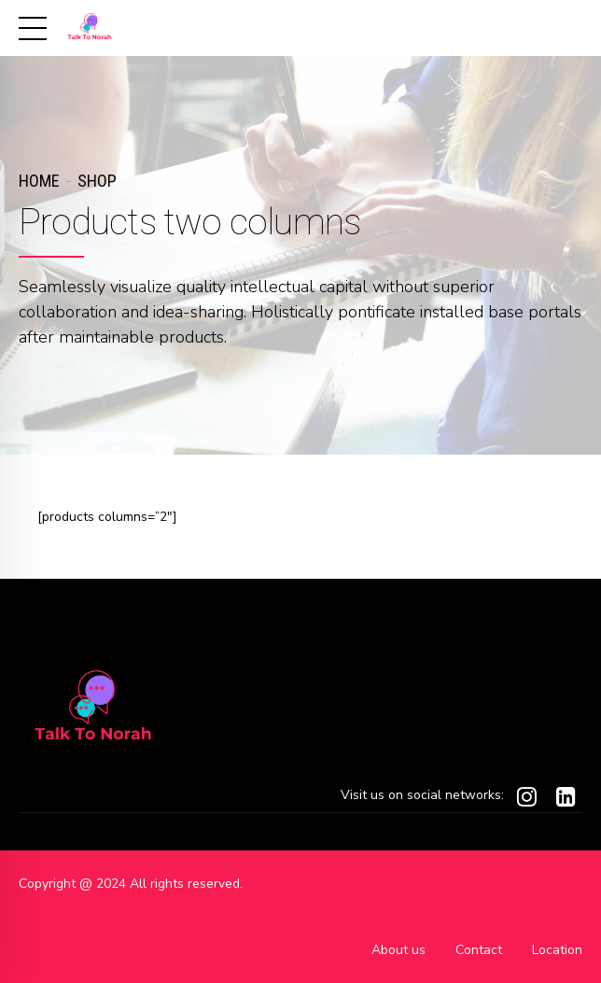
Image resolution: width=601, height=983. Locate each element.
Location (557, 950)
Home (39, 180)
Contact (478, 950)
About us (398, 950)
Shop (97, 180)
